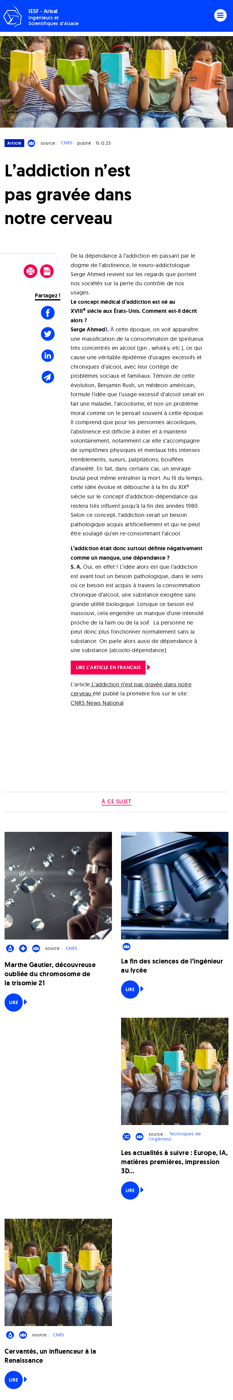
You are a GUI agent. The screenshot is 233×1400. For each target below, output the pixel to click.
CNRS (67, 143)
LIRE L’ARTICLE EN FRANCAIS (108, 667)
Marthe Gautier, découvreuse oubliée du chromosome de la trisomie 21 (50, 973)
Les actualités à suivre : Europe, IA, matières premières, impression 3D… (174, 1161)
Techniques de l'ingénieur (175, 1136)
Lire (13, 1002)
